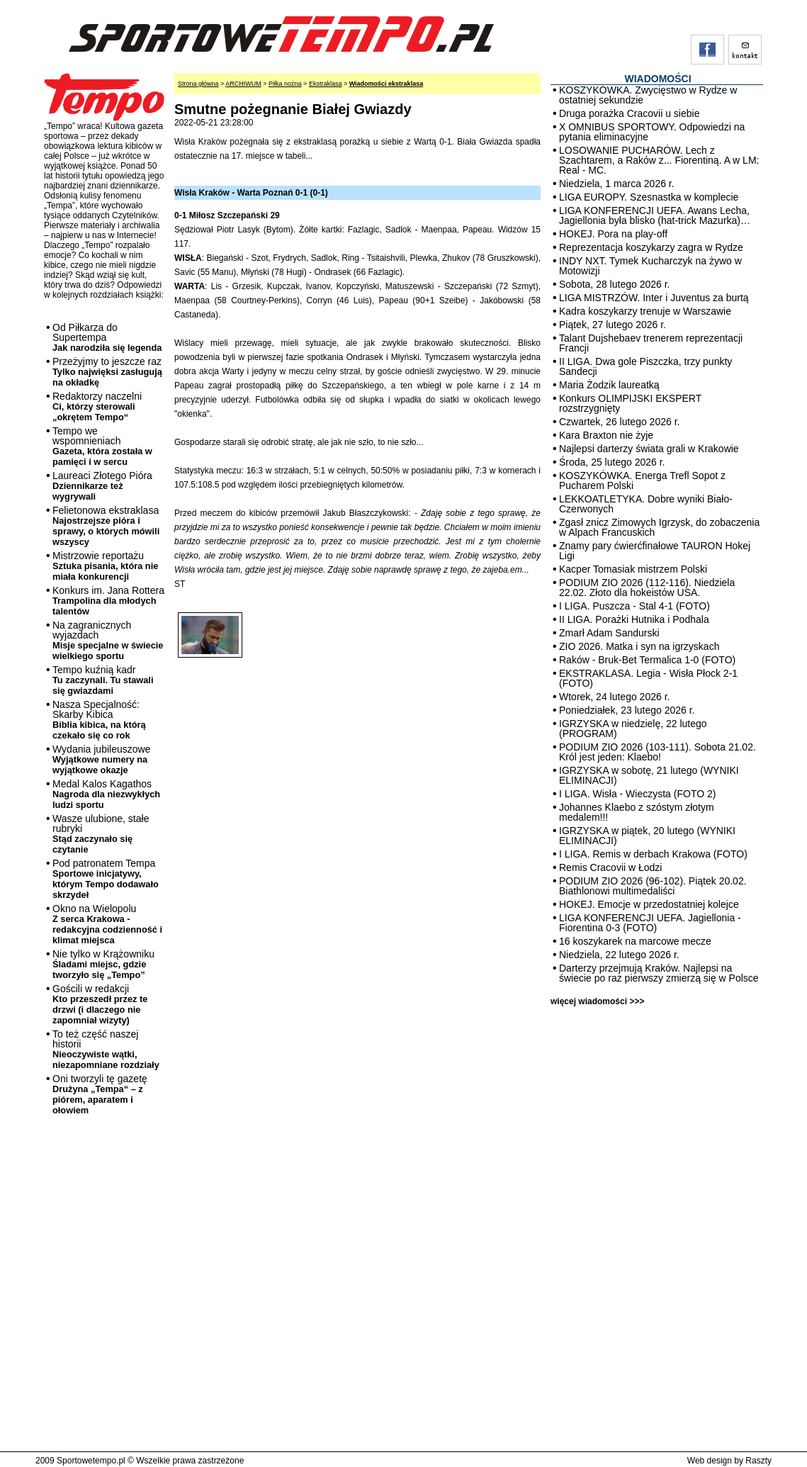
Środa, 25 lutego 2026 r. (612, 462)
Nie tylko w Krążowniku (103, 964)
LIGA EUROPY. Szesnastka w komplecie (648, 197)
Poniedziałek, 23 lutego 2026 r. (626, 710)
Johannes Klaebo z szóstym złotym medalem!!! (636, 812)
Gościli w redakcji (99, 1004)
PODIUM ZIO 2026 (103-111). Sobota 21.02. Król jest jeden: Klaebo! (657, 752)
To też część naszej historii (105, 1049)
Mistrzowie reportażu (105, 566)
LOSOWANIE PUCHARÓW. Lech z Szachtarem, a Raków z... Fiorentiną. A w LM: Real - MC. (659, 160)
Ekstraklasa (325, 83)
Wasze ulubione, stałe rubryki (100, 834)
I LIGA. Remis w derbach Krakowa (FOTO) (653, 854)
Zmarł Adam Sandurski (609, 633)
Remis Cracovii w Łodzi (610, 867)
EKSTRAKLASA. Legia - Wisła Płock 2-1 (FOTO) (648, 678)
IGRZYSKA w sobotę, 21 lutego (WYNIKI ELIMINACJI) (649, 775)
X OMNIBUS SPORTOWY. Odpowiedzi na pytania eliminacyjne (652, 131)
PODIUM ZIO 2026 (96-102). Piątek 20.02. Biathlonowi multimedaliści (653, 885)
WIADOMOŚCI (657, 78)
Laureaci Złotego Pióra (102, 486)
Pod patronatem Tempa (105, 879)
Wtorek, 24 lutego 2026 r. (614, 696)
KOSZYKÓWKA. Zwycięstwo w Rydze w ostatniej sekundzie (648, 95)
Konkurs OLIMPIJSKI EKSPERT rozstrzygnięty (630, 403)
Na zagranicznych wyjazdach (108, 640)
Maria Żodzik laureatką (609, 384)
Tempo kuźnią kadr (102, 680)
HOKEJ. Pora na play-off (613, 234)
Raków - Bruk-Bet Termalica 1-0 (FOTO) (647, 659)
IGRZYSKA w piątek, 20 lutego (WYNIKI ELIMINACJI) (647, 835)
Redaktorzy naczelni (97, 406)
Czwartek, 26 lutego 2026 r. (619, 421)
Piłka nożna (285, 83)
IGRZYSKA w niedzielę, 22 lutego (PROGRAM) (633, 728)
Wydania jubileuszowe (101, 759)
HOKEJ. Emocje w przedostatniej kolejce (649, 904)
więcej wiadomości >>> (597, 1001)
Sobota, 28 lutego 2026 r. (614, 284)
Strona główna (198, 83)
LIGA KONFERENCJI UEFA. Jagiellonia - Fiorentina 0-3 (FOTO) (650, 922)
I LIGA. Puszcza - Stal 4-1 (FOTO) (634, 606)
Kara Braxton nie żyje (606, 435)
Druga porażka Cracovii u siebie (629, 113)
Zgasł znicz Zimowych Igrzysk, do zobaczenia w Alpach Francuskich (659, 527)
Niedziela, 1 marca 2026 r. (617, 183)
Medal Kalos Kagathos (106, 794)
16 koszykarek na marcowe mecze (635, 941)
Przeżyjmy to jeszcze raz (107, 372)
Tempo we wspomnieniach (102, 446)
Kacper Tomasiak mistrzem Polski (633, 569)
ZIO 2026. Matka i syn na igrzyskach (639, 646)
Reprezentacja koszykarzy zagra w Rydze (651, 247)
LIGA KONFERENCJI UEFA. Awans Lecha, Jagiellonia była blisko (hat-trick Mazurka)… (654, 215)
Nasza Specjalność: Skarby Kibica (99, 720)
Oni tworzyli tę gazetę (99, 1094)
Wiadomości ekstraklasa (386, 83)
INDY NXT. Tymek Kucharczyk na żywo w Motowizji (650, 265)
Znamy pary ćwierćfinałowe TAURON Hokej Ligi (654, 550)
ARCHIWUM (243, 83)
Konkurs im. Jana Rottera (108, 601)
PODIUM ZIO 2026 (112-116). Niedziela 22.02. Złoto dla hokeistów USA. (647, 587)
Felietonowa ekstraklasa (105, 526)
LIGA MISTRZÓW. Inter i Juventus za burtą (654, 297)
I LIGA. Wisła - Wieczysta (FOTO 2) (637, 793)
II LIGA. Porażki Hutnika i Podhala (634, 619)
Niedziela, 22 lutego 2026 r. (619, 954)
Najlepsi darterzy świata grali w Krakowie (649, 448)
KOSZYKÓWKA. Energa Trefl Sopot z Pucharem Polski (642, 480)
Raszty (758, 1461)
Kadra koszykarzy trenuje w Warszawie (645, 311)
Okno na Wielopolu (107, 924)
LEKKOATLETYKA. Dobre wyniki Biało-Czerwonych (646, 504)
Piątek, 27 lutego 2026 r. (612, 324)
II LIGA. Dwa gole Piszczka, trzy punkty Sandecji (645, 366)
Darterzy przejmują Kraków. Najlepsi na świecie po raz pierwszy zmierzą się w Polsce (659, 973)
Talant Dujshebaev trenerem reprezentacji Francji (651, 343)
